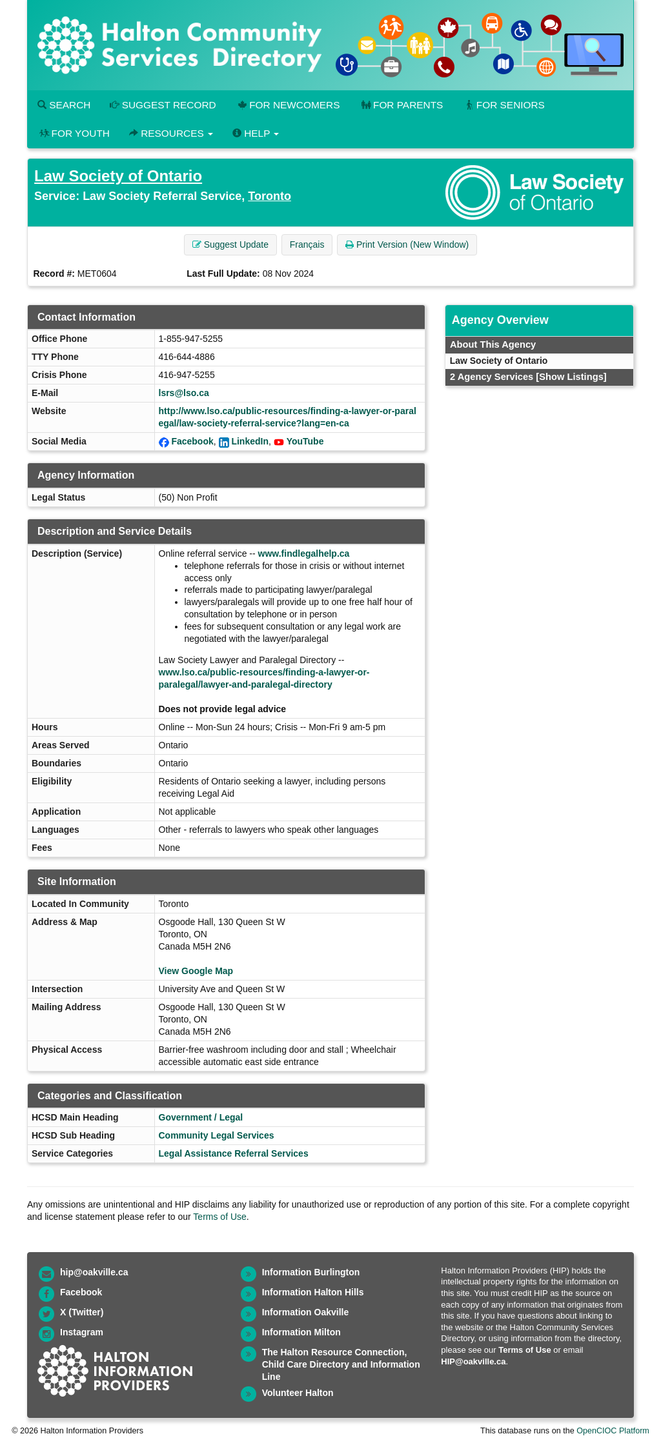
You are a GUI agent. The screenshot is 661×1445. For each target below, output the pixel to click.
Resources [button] (171, 133)
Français (307, 244)
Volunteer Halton (298, 1393)
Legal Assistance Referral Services (234, 1153)
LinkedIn (250, 441)
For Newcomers (288, 104)
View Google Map (196, 971)
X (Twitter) (81, 1312)
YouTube (305, 441)
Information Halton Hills (313, 1292)
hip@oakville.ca (94, 1272)
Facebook (192, 441)
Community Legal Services (216, 1135)
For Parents (401, 104)
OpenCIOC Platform (612, 1430)
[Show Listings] (571, 377)
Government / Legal (201, 1117)
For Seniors (503, 104)
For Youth (73, 133)
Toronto (269, 196)
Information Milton (301, 1332)
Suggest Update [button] (230, 244)
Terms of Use (219, 1216)
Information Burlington (311, 1272)
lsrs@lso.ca (184, 393)
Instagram (81, 1332)
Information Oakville (305, 1312)
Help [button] (255, 133)
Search (63, 104)
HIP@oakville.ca (473, 1361)
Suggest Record (163, 104)
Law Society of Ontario (118, 175)
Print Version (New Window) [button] (407, 244)
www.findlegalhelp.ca (304, 553)
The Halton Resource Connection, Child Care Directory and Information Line (341, 1364)
